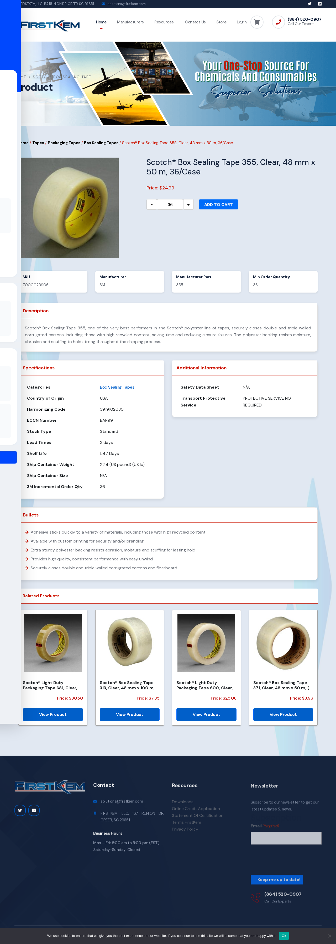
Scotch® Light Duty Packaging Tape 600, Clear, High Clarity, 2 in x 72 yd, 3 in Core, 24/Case (205, 686)
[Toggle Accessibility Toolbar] (12, 460)
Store (221, 22)
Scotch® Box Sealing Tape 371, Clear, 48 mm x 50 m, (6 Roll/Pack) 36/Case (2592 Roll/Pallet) (282, 686)
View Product (52, 715)
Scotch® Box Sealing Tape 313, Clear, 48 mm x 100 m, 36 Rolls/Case (127, 686)
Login (242, 22)
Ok (284, 936)
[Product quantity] (170, 205)
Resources (164, 22)
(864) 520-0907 (305, 19)
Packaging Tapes (64, 143)
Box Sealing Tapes (101, 143)
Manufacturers (130, 22)
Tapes (38, 143)
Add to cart (218, 205)
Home (101, 22)
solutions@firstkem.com (126, 4)
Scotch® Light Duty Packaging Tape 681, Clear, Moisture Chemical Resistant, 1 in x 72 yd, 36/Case (50, 686)
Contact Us (195, 22)
